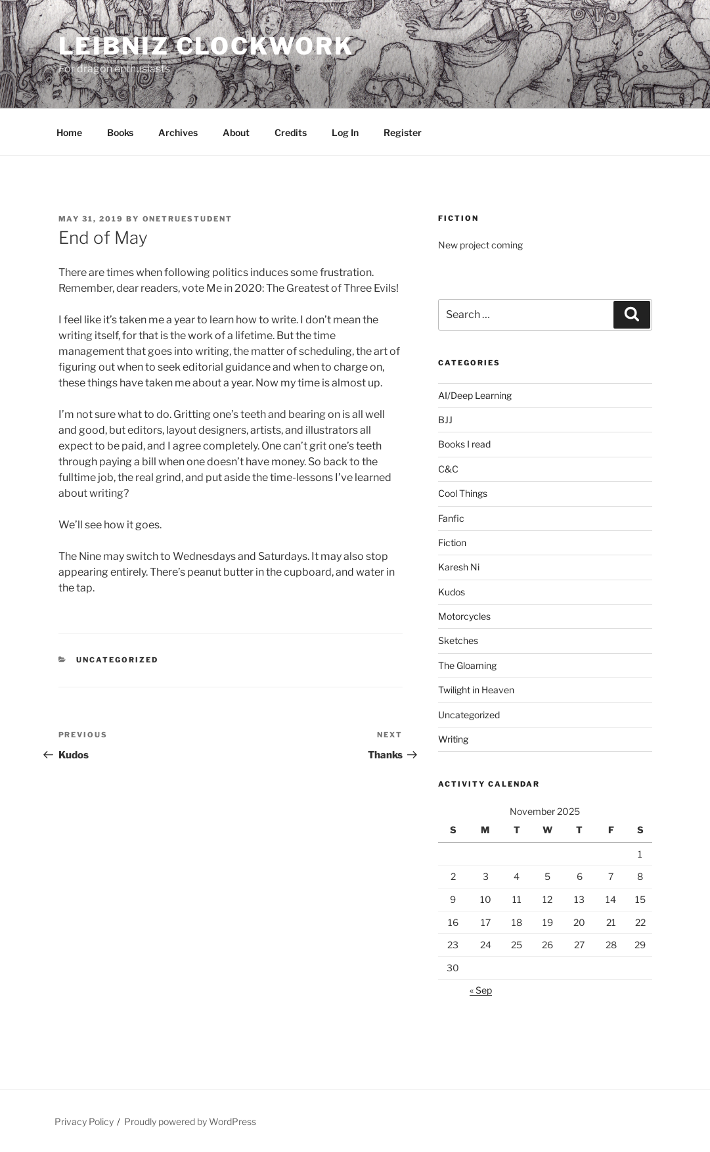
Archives (178, 132)
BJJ (445, 419)
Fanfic (451, 518)
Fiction (452, 542)
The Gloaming (467, 665)
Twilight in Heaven (476, 689)
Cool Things (462, 493)
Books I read (464, 443)
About (236, 132)
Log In (345, 132)
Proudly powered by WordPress (190, 1121)
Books (120, 132)
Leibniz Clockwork (206, 46)
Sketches (458, 640)
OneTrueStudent (188, 218)
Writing (453, 739)
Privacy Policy (84, 1121)
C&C (448, 468)
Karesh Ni (458, 566)
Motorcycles (464, 616)
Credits (291, 132)
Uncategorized (117, 659)
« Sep (481, 990)
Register (403, 132)
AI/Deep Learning (475, 395)
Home (69, 132)
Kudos (451, 591)
